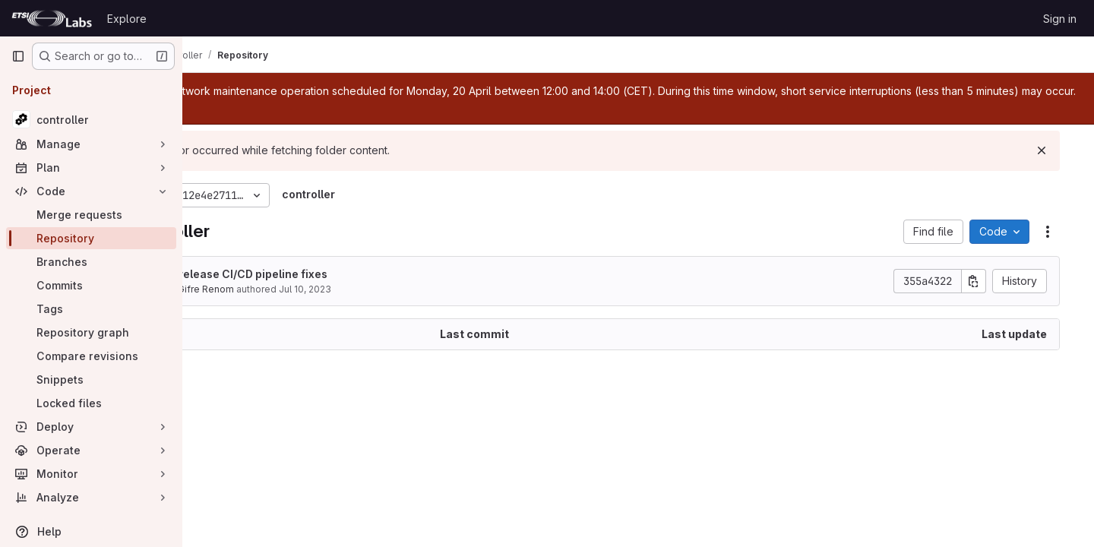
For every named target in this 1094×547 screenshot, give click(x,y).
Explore (127, 18)
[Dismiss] (1057, 150)
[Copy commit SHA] (990, 281)
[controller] (91, 119)
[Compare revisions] (91, 356)
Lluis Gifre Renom (283, 289)
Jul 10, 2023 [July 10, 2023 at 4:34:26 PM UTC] (394, 289)
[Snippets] (91, 379)
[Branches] (91, 262)
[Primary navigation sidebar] (18, 56)
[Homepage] (51, 18)
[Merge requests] (91, 215)
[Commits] (91, 285)
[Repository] (91, 238)
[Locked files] (91, 403)
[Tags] (91, 309)
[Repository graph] (91, 332)
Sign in (1060, 18)
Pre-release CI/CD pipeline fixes (330, 273)
